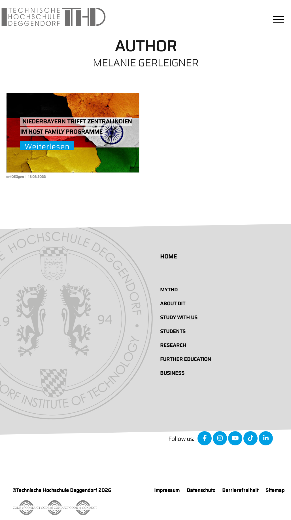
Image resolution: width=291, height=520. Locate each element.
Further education (185, 359)
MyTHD (169, 290)
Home (168, 256)
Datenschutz (201, 490)
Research (173, 345)
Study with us (178, 317)
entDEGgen (15, 176)
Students (173, 331)
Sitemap (274, 490)
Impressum (167, 490)
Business (172, 373)
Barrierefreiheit (240, 490)
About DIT (172, 304)
